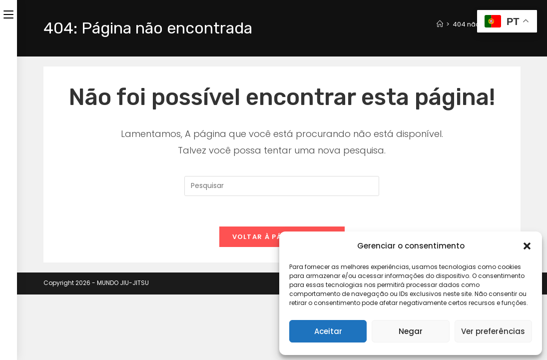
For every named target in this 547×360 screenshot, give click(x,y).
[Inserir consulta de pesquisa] (281, 186)
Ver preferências (493, 331)
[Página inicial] (440, 24)
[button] (527, 246)
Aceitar (328, 331)
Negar (411, 331)
